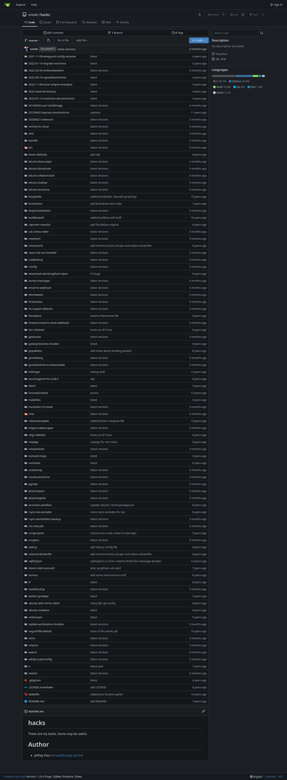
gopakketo (35, 351)
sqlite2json (35, 561)
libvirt (32, 386)
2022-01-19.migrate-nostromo (47, 63)
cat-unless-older (39, 231)
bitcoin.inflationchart (42, 175)
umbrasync (35, 617)
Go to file (63, 40)
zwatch (33, 673)
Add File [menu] (82, 40)
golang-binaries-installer (44, 344)
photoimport (37, 491)
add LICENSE (98, 687)
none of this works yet (104, 631)
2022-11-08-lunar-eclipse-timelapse (50, 84)
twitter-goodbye (39, 596)
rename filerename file (104, 316)
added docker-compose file (107, 421)
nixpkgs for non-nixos (103, 442)
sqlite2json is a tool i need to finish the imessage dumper (125, 561)
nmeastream (37, 449)
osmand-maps (37, 456)
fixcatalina (35, 316)
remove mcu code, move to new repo (113, 533)
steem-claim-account (42, 568)
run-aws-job (36, 526)
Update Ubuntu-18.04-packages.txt (112, 505)
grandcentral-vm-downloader (47, 365)
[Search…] (262, 33)
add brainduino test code (106, 203)
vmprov (33, 645)
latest (93, 56)
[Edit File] (203, 711)
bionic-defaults (38, 154)
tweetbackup (37, 589)
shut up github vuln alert (105, 568)
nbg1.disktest (37, 435)
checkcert (35, 238)
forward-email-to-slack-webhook (49, 323)
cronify (33, 266)
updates (95, 112)
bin (31, 147)
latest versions (66, 49)
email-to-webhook (40, 287)
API (280, 776)
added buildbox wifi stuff (105, 217)
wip (92, 379)
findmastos (36, 302)
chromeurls (36, 245)
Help (34, 4)
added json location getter (106, 694)
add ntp (95, 154)
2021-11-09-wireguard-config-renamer (52, 56)
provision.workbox (40, 505)
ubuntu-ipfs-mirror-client (44, 603)
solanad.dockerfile (40, 554)
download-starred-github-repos (48, 273)
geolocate (35, 337)
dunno (94, 393)
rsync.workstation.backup (45, 519)
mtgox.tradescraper (41, 428)
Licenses (270, 776)
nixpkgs (33, 442)
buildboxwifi (36, 217)
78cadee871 (47, 49)
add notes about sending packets (111, 351)
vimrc (32, 638)
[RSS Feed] (199, 14)
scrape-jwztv (36, 533)
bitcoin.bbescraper (40, 161)
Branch (115, 32)
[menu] (256, 776)
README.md (36, 701)
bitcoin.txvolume (39, 189)
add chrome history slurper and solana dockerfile (120, 245)
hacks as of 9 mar (101, 330)
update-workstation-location (46, 624)
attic (31, 133)
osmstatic (35, 463)
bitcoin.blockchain (40, 168)
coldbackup (36, 259)
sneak (33, 14)
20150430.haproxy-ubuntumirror (49, 112)
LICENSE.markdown (41, 687)
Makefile (34, 694)
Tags (177, 32)
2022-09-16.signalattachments (47, 77)
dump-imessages (39, 280)
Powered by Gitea (15, 776)
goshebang (36, 358)
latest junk (96, 666)
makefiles (35, 400)
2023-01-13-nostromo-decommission (51, 98)
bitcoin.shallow (38, 182)
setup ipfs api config (102, 603)
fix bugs (95, 273)
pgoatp (33, 484)
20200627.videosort (41, 119)
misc (31, 414)
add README (98, 701)
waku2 (33, 652)
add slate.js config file (103, 547)
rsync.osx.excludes (40, 512)
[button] (48, 40)
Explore (20, 4)
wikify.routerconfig (40, 659)
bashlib (33, 140)
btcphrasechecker (40, 210)
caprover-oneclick (39, 224)
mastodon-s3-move (41, 407)
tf (30, 582)
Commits (53, 32)
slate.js (33, 547)
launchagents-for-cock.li (43, 379)
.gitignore (35, 680)
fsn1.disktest (36, 330)
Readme (219, 54)
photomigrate (37, 498)
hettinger (34, 372)
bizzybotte (35, 196)
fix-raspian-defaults (41, 309)
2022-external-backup (42, 91)
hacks (45, 14)
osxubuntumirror (39, 477)
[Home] (7, 4)
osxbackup (35, 470)
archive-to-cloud (39, 126)
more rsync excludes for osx (107, 512)
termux (33, 575)
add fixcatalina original (104, 224)
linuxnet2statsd (38, 393)
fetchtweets (36, 295)
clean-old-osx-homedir (43, 252)
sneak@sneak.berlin (67, 755)
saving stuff (97, 372)
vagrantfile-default (40, 631)
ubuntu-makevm (39, 610)
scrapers (34, 540)
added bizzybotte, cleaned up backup (113, 196)
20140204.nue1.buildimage (46, 105)
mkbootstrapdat (39, 421)
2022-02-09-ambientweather (46, 70)
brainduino (35, 203)
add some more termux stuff (108, 575)
